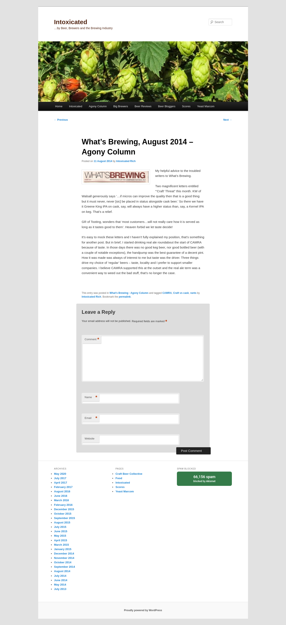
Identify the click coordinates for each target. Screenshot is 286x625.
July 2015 (60, 526)
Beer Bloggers (166, 106)
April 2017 (60, 482)
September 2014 (64, 566)
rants (193, 293)
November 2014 (64, 558)
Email (91, 418)
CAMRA (167, 293)
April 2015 (60, 540)
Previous (61, 119)
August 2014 (62, 571)
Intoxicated (70, 21)
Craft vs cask (181, 293)
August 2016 (62, 491)
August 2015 (62, 522)
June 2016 (60, 495)
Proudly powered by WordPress (143, 610)
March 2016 (61, 500)
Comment (92, 339)
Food (118, 478)
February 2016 (63, 504)
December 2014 (64, 553)
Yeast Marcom (205, 106)
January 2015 (62, 549)
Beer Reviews (143, 106)
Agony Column (98, 106)
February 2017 (63, 487)
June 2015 (60, 531)
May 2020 (60, 473)
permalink (125, 296)
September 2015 (64, 518)
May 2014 (60, 584)
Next (227, 119)
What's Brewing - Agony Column (129, 293)
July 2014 (60, 575)
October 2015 (62, 513)
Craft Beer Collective (128, 473)
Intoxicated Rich (126, 161)
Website (89, 438)
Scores (186, 106)
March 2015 (61, 544)
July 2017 (60, 478)
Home (59, 106)
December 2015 (64, 509)
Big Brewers (120, 106)
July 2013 (60, 589)
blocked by (204, 478)
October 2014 (62, 562)
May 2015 (60, 535)
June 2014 (60, 580)
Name (91, 397)
